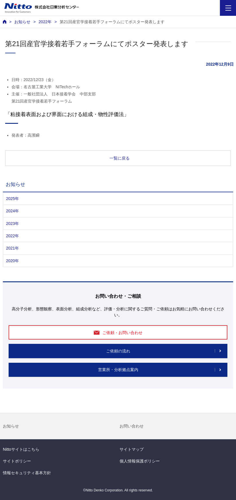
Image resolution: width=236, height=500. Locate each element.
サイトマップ (132, 449)
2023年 (12, 223)
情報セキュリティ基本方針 (27, 472)
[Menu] (228, 8)
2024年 (12, 211)
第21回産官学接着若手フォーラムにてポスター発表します (112, 21)
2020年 (12, 260)
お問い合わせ (132, 426)
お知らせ (11, 426)
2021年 (12, 248)
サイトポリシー (17, 461)
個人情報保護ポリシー (140, 461)
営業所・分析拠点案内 (118, 369)
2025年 (12, 198)
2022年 (44, 21)
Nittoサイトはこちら (21, 449)
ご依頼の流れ (118, 351)
